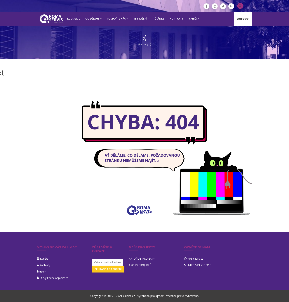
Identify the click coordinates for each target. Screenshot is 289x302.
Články (159, 18)
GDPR (42, 271)
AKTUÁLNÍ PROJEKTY (142, 258)
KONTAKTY (176, 18)
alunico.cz (129, 296)
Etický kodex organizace (54, 278)
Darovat (243, 19)
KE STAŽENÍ (141, 18)
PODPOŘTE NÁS (117, 18)
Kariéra (44, 258)
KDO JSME (73, 18)
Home (142, 44)
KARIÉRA (194, 18)
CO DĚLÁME (93, 18)
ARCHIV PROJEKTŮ (140, 265)
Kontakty (44, 265)
